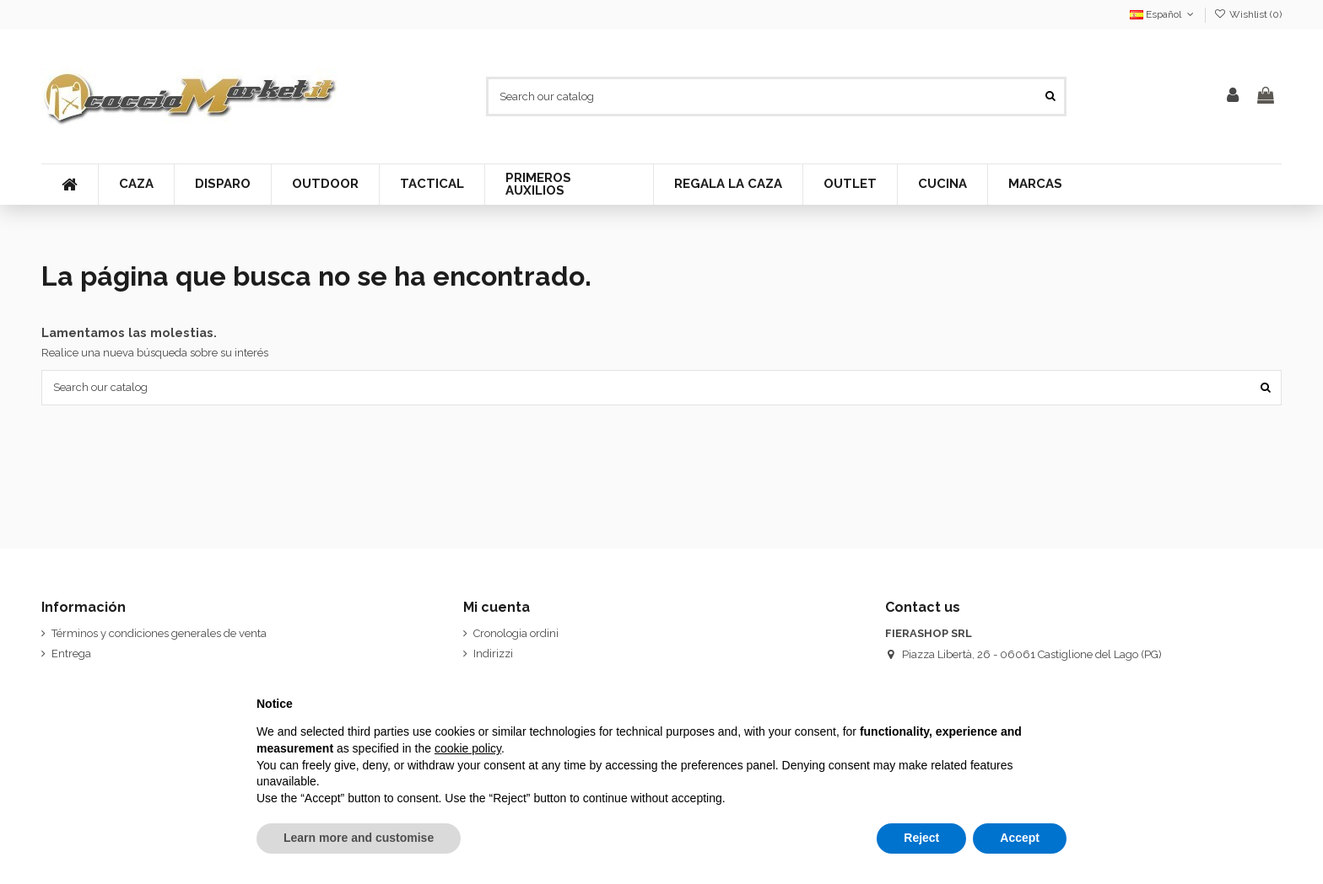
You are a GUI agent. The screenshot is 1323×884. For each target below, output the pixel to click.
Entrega (71, 653)
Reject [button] (921, 837)
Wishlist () (1248, 14)
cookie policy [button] (468, 748)
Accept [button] (1020, 837)
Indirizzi (493, 653)
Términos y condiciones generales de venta (159, 633)
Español (1163, 14)
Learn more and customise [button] (359, 837)
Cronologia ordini (516, 633)
